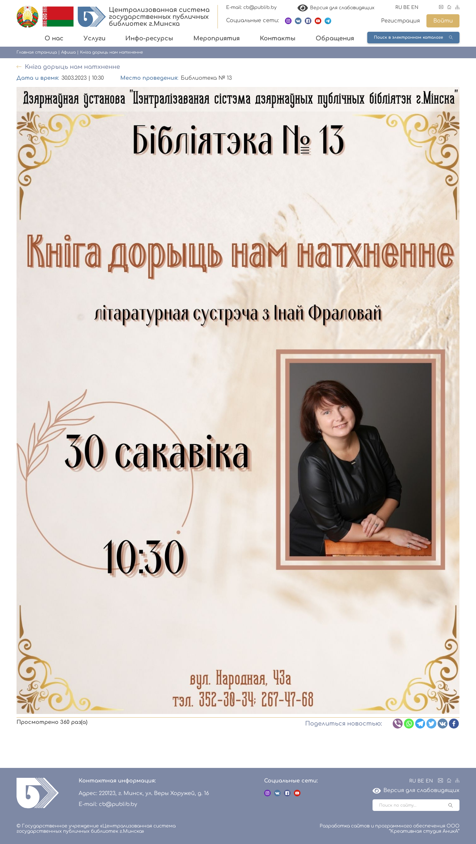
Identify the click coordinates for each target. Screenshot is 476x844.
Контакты (278, 38)
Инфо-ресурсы (149, 38)
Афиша (68, 52)
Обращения (335, 38)
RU (398, 7)
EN (414, 7)
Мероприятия (216, 38)
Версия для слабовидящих (336, 7)
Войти (443, 21)
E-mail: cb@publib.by (251, 7)
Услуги (94, 38)
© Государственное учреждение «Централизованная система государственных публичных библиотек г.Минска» (96, 828)
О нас (54, 38)
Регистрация (400, 21)
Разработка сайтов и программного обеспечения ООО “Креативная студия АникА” (389, 828)
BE (406, 7)
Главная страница (37, 52)
